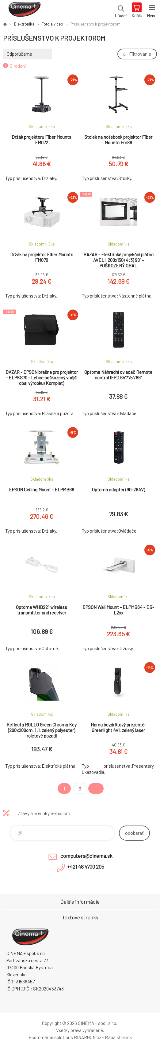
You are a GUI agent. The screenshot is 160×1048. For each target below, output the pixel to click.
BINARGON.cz (87, 1037)
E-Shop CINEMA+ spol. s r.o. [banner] (24, 11)
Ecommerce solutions (51, 1037)
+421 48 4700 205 (85, 866)
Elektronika (24, 24)
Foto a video (52, 24)
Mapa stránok (118, 1037)
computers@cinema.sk (86, 856)
